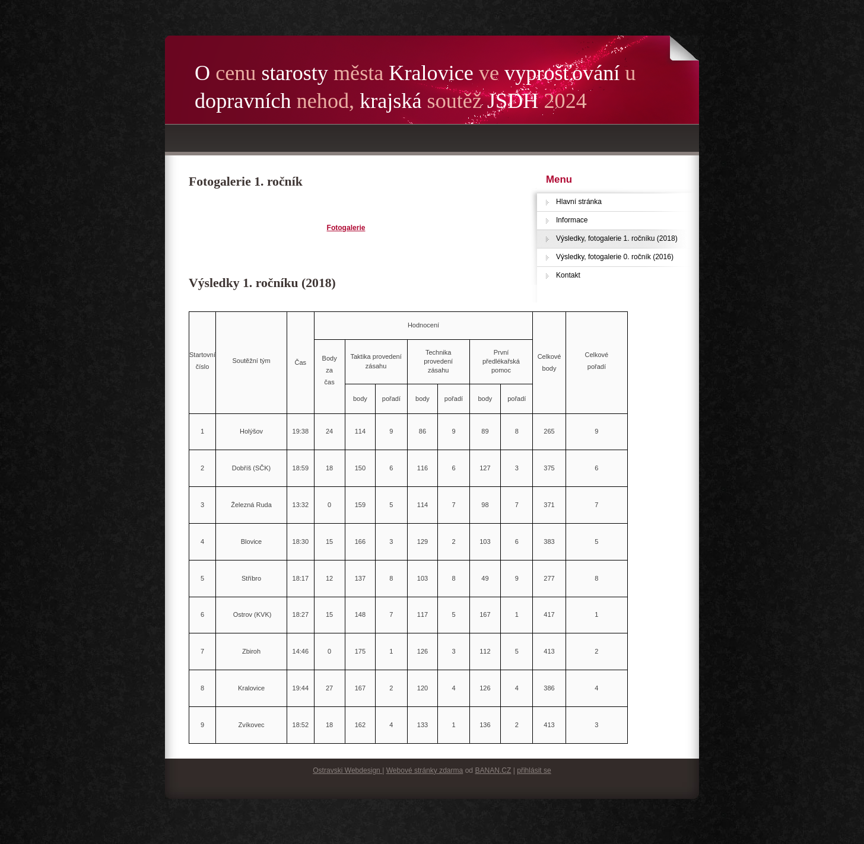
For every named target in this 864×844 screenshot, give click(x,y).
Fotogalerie (346, 228)
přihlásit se (534, 770)
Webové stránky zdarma (424, 770)
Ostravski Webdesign (347, 770)
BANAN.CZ (493, 770)
